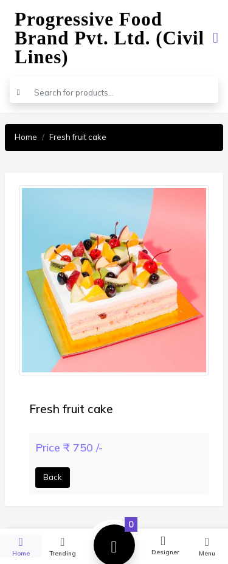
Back (52, 477)
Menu (207, 546)
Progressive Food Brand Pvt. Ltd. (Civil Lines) (109, 38)
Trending (63, 546)
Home (26, 137)
